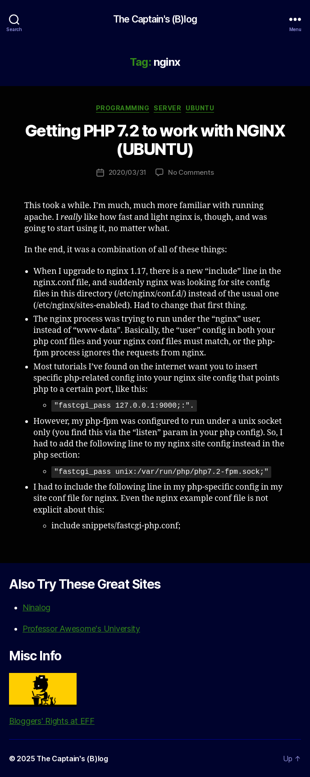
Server (167, 108)
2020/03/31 (127, 172)
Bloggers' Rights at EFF (52, 698)
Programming (123, 108)
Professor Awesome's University (81, 628)
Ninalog (36, 607)
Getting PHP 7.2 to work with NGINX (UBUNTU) (155, 140)
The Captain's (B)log (155, 19)
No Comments (191, 172)
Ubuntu (200, 108)
